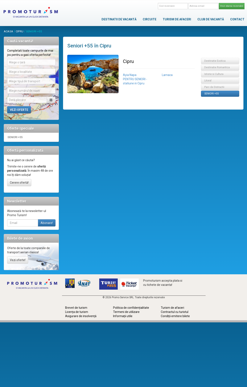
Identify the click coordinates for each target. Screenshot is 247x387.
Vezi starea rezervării (231, 6)
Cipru (20, 31)
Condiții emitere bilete (175, 316)
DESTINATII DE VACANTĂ (119, 19)
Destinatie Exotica (215, 60)
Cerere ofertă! (19, 182)
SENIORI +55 (15, 137)
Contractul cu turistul (174, 312)
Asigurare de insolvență (80, 316)
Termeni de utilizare (126, 312)
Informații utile (122, 316)
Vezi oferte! (17, 260)
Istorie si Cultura (213, 74)
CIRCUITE (149, 19)
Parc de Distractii (214, 87)
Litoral (207, 80)
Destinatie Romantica (217, 67)
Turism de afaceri (172, 307)
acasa (8, 31)
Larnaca (167, 75)
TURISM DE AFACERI (177, 19)
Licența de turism (76, 312)
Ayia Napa (129, 75)
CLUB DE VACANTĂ (210, 19)
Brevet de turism (76, 307)
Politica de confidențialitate (131, 307)
